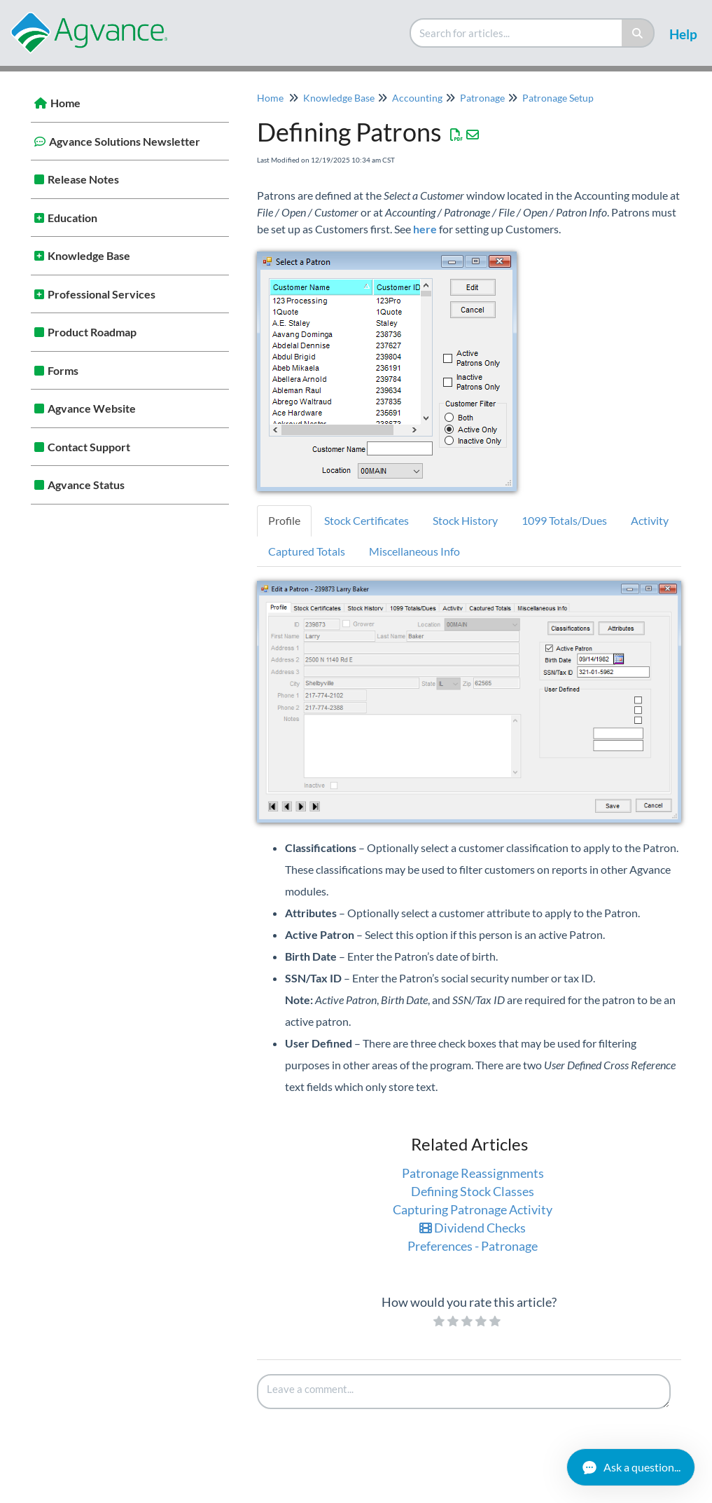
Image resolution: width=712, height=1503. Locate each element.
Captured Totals (306, 551)
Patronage (482, 98)
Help (683, 34)
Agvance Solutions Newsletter (124, 141)
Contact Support (89, 446)
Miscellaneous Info (414, 551)
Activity (650, 520)
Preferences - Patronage (472, 1246)
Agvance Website (92, 408)
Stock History (465, 520)
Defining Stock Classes (472, 1191)
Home (65, 102)
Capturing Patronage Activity (472, 1209)
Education (72, 217)
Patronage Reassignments (473, 1173)
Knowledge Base (89, 255)
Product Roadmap (92, 331)
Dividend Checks (472, 1227)
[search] (517, 33)
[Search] (638, 33)
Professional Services (101, 294)
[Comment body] (464, 1391)
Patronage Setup (558, 98)
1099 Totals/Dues (564, 520)
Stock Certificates (366, 520)
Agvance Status (86, 484)
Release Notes (83, 179)
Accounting (417, 98)
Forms (63, 370)
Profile (284, 520)
